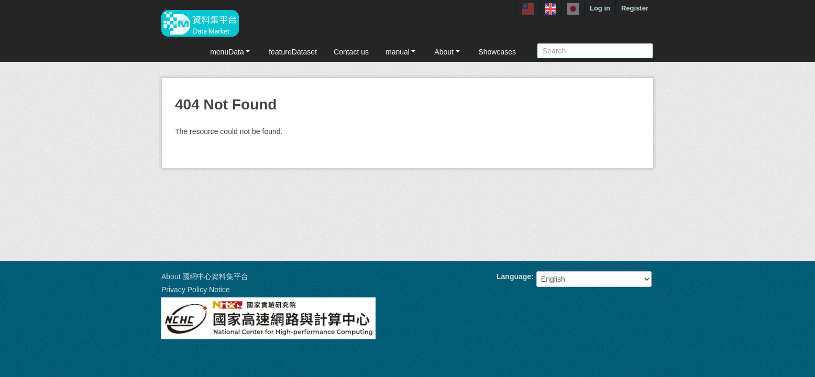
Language (514, 276)
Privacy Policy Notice (195, 289)
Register (634, 8)
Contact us (351, 52)
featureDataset (293, 52)
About (447, 52)
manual (401, 52)
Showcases (497, 52)
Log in (600, 8)
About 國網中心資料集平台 (204, 276)
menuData (231, 52)
